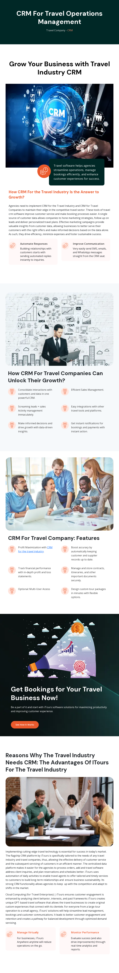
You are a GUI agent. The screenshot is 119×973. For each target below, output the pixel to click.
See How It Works (24, 724)
